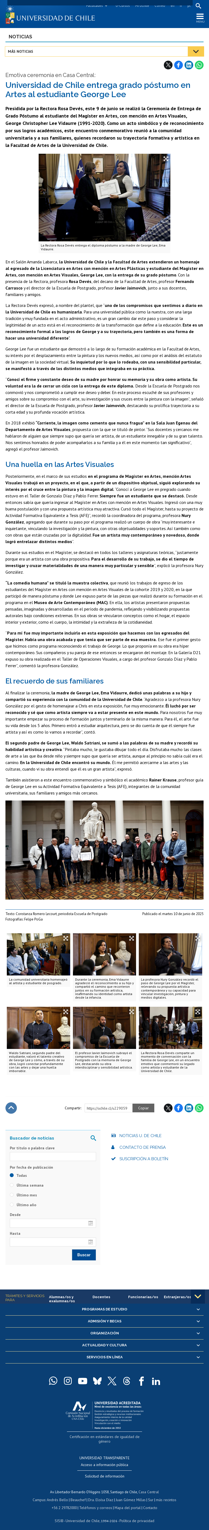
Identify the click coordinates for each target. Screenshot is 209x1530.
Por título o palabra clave (32, 1149)
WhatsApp (199, 66)
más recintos (163, 1494)
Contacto (148, 1502)
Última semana (27, 1186)
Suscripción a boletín (143, 1159)
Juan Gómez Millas (129, 1494)
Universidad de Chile (83, 1515)
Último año (23, 1205)
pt (188, 5)
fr (180, 5)
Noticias (20, 38)
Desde (15, 1215)
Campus (42, 1494)
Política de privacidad (135, 1515)
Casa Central (149, 1487)
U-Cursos (122, 5)
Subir (11, 1109)
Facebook (178, 66)
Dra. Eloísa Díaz (101, 1494)
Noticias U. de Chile (140, 1136)
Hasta (15, 1234)
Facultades (94, 5)
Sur (148, 1494)
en (172, 5)
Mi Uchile (142, 5)
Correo (159, 5)
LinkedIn (188, 66)
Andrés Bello (59, 1494)
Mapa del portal (126, 1502)
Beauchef (79, 1494)
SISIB (62, 1515)
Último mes (23, 1195)
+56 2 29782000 (66, 1502)
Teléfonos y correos (96, 1502)
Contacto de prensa (142, 1148)
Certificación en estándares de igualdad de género (105, 1437)
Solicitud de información (104, 1471)
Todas (18, 1176)
